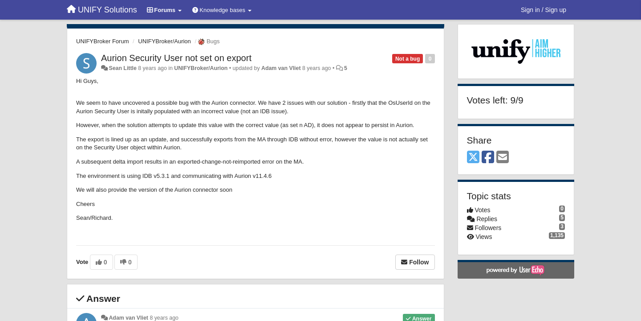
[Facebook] (488, 157)
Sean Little (122, 68)
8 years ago (164, 318)
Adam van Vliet (281, 68)
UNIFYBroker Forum (102, 41)
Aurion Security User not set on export (176, 58)
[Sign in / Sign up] (543, 9)
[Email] (502, 157)
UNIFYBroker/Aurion (164, 41)
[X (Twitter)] (473, 157)
